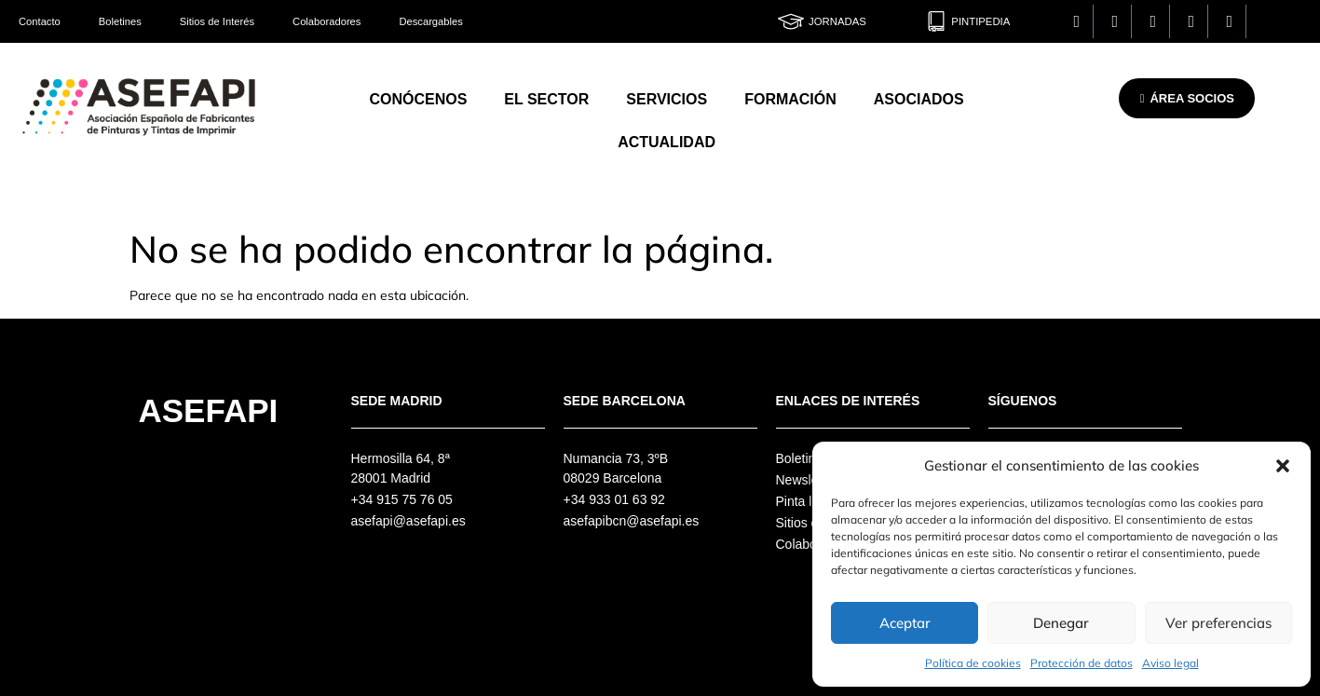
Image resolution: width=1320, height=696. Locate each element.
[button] (1282, 466)
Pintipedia (980, 21)
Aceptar (905, 623)
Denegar (1061, 623)
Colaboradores (327, 21)
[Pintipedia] (936, 21)
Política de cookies (973, 663)
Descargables (430, 21)
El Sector (546, 99)
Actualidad (666, 142)
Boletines (120, 21)
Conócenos (418, 99)
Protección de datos (1081, 663)
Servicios (666, 99)
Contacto (40, 21)
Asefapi (209, 410)
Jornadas (837, 21)
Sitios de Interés (217, 21)
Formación (790, 99)
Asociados (919, 99)
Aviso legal (1170, 663)
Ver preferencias (1218, 623)
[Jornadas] (791, 21)
